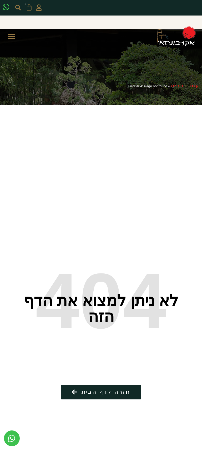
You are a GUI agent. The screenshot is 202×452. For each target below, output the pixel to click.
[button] (18, 8)
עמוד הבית (185, 85)
